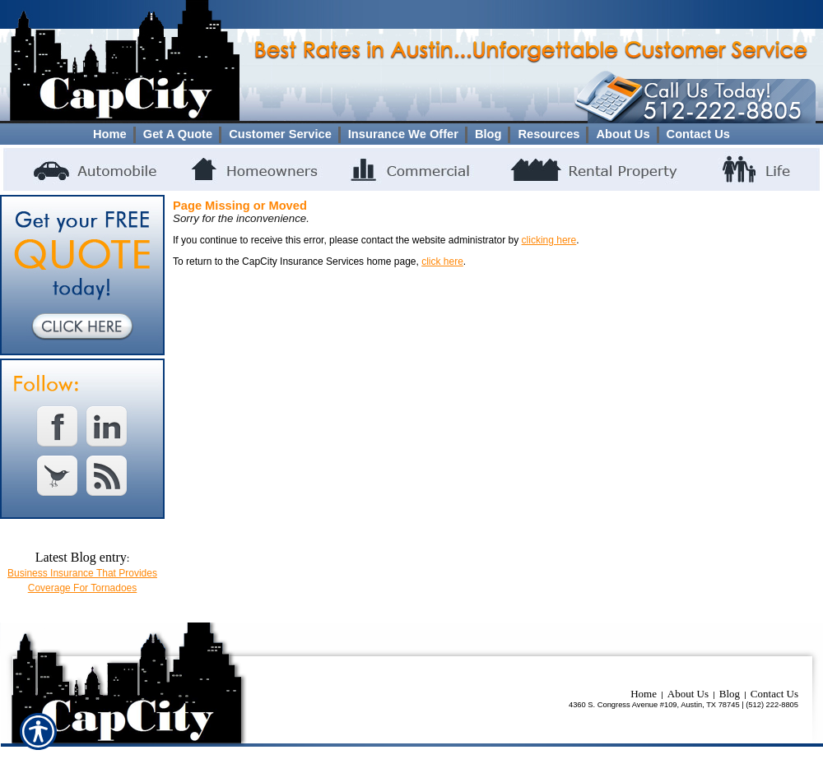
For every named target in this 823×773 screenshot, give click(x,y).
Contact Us (774, 693)
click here (442, 261)
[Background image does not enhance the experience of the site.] (411, 134)
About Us (688, 693)
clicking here (549, 240)
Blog (729, 693)
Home (643, 693)
